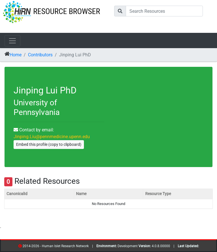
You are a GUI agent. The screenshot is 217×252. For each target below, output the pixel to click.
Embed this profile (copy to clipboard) (48, 144)
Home (15, 54)
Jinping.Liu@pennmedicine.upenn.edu (52, 136)
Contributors (40, 54)
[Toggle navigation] (12, 40)
